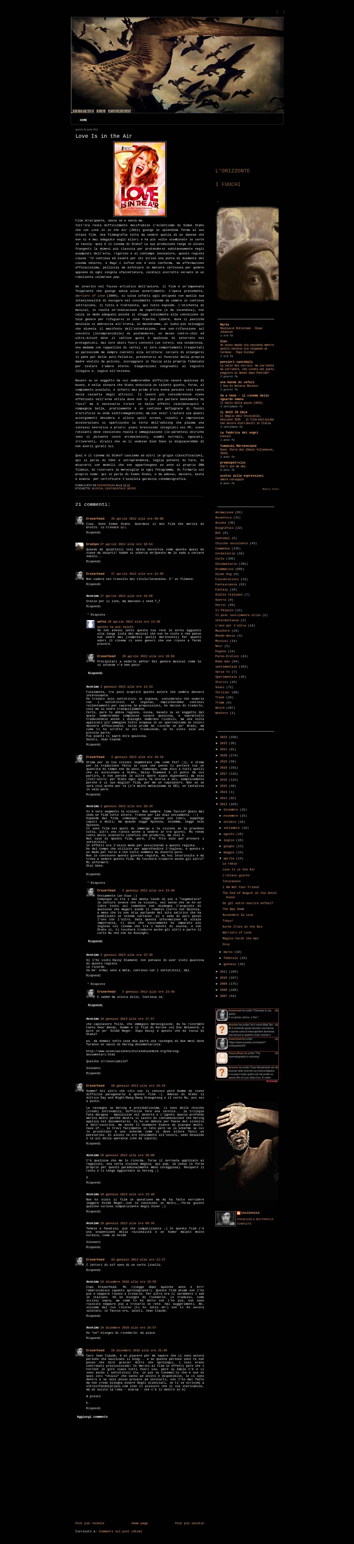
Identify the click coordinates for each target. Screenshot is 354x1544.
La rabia (230, 863)
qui (123, 527)
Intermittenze (227, 620)
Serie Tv (222, 672)
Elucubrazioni (227, 579)
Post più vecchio (189, 1523)
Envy (226, 944)
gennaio (231, 964)
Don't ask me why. (233, 466)
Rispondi (93, 532)
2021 (224, 749)
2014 (224, 792)
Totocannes (232, 881)
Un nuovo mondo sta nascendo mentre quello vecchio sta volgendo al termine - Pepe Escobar (247, 349)
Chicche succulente (231, 543)
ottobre (231, 822)
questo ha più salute (115, 627)
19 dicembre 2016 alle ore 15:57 (128, 1327)
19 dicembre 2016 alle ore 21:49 (139, 1350)
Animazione (224, 512)
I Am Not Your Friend (241, 887)
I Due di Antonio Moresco (239, 386)
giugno (230, 846)
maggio (230, 852)
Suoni (219, 687)
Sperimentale (226, 677)
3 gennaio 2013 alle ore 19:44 (137, 757)
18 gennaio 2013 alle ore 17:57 (127, 1019)
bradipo (92, 544)
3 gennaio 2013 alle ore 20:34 (126, 806)
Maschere (222, 631)
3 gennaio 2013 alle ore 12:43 (126, 687)
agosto (230, 834)
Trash (219, 697)
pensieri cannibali (236, 362)
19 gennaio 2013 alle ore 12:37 (138, 1259)
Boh (218, 533)
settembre (233, 828)
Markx (224, 324)
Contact (225, 436)
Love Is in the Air (239, 869)
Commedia (222, 548)
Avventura (223, 517)
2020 (224, 755)
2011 (224, 971)
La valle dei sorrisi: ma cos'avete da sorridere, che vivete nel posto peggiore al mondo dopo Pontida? (247, 369)
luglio (230, 840)
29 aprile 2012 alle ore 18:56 (148, 656)
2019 (224, 761)
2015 (224, 786)
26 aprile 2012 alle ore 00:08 (137, 518)
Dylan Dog (223, 574)
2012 (224, 804)
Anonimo (233, 1024)
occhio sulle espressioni (241, 476)
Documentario (226, 564)
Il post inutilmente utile (238, 615)
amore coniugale (232, 479)
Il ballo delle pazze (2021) (241, 403)
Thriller (222, 692)
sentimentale (115, 488)
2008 (224, 990)
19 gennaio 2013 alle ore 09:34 (127, 1223)
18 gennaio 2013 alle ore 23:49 (127, 1194)
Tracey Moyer (236, 1053)
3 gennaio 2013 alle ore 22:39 (126, 955)
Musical (98, 488)
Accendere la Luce (238, 915)
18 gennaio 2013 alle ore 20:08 (127, 1155)
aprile (230, 858)
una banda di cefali (237, 382)
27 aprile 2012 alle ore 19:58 (126, 596)
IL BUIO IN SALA (233, 412)
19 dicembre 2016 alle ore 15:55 (128, 1282)
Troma (219, 702)
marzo (229, 952)
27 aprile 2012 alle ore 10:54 (126, 544)
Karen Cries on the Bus (242, 926)
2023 (224, 737)
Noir (219, 646)
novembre (232, 816)
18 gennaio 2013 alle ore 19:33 (138, 1085)
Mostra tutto (270, 489)
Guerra (220, 600)
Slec (223, 341)
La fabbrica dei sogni (239, 432)
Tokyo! (228, 921)
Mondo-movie (225, 635)
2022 (224, 743)
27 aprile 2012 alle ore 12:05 (137, 574)
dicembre (232, 809)
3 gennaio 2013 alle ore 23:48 (148, 890)
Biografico (224, 528)
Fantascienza (226, 584)
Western (221, 713)
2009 (224, 984)
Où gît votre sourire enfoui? (248, 903)
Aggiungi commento (92, 1417)
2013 (224, 798)
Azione (220, 523)
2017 (224, 774)
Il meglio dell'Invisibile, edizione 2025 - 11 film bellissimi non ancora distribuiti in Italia (247, 420)
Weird (131, 488)
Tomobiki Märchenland (238, 446)
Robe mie (222, 661)
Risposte (98, 614)
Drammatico (224, 569)
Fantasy (221, 589)
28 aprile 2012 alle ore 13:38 (134, 621)
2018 (224, 767)
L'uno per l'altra (230, 625)
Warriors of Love (237, 932)
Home (83, 120)
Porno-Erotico (227, 656)
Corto (219, 558)
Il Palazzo (224, 610)
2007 (224, 996)
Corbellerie (225, 553)
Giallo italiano (228, 594)
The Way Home (233, 909)
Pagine (220, 651)
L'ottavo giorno (236, 875)
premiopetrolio (232, 462)
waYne (101, 621)
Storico (221, 682)
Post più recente (89, 1523)
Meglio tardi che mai (241, 938)
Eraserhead (95, 518)
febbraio (232, 958)
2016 (224, 780)
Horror (220, 605)
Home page (140, 1523)
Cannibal (222, 538)
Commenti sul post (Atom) (120, 1531)
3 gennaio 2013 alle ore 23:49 (148, 991)
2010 (224, 977)
